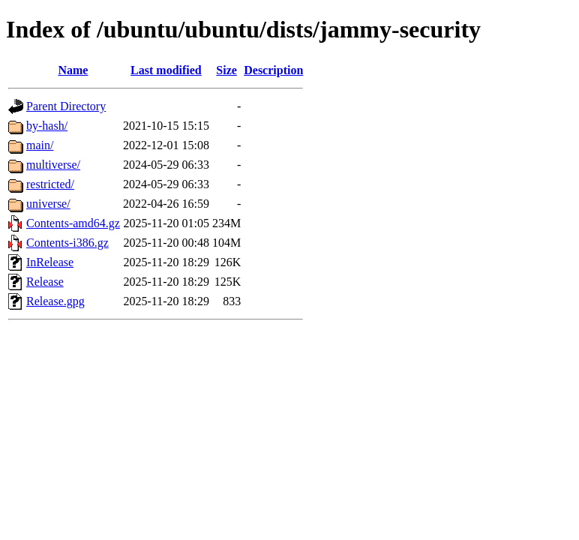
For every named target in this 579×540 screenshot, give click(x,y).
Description (273, 70)
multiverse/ (53, 164)
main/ (39, 145)
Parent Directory (66, 106)
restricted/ (50, 184)
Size (226, 70)
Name (73, 70)
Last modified (166, 70)
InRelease (50, 262)
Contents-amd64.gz (73, 223)
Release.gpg (55, 301)
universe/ (48, 203)
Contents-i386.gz (67, 242)
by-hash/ (47, 125)
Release (45, 281)
